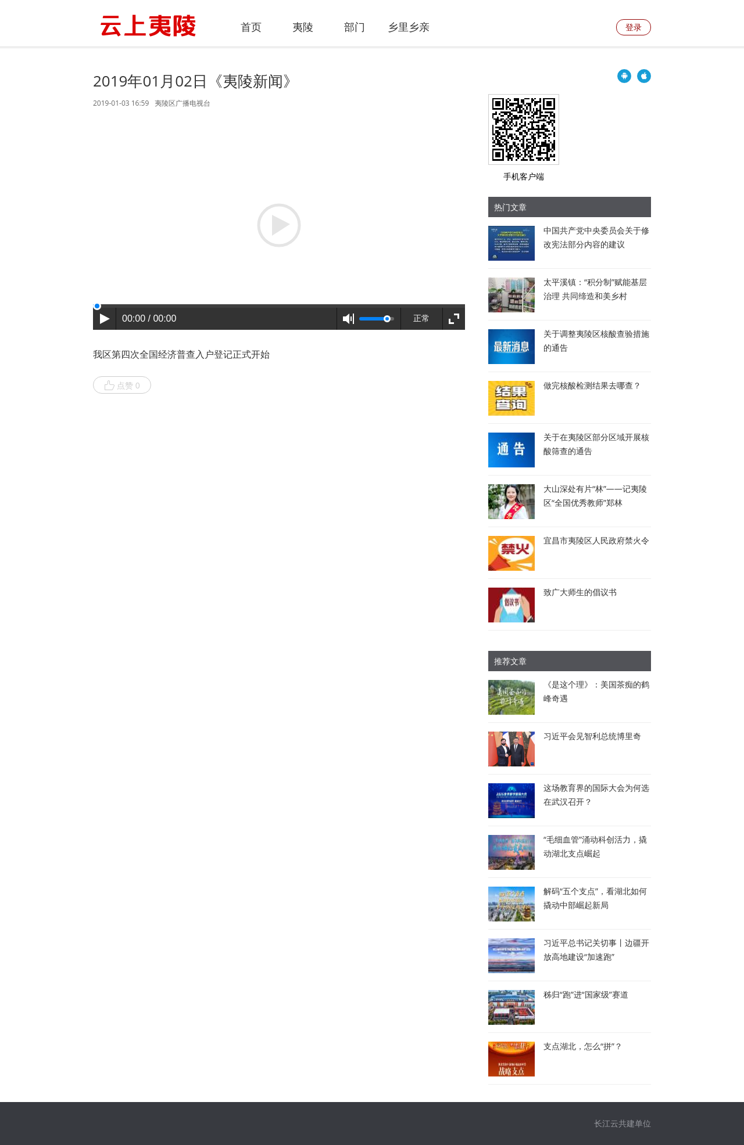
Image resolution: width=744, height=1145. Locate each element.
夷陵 (302, 27)
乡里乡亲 (409, 27)
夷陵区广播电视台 (182, 103)
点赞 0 (122, 385)
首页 (251, 27)
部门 (354, 27)
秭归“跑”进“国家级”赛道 (585, 994)
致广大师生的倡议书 (580, 591)
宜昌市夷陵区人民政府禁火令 (596, 540)
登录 (633, 27)
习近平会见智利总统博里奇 (592, 735)
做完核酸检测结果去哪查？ (592, 385)
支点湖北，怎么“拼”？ (583, 1046)
